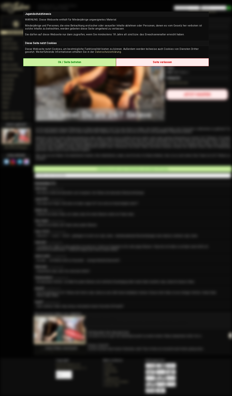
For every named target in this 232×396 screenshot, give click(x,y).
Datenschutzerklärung (108, 51)
